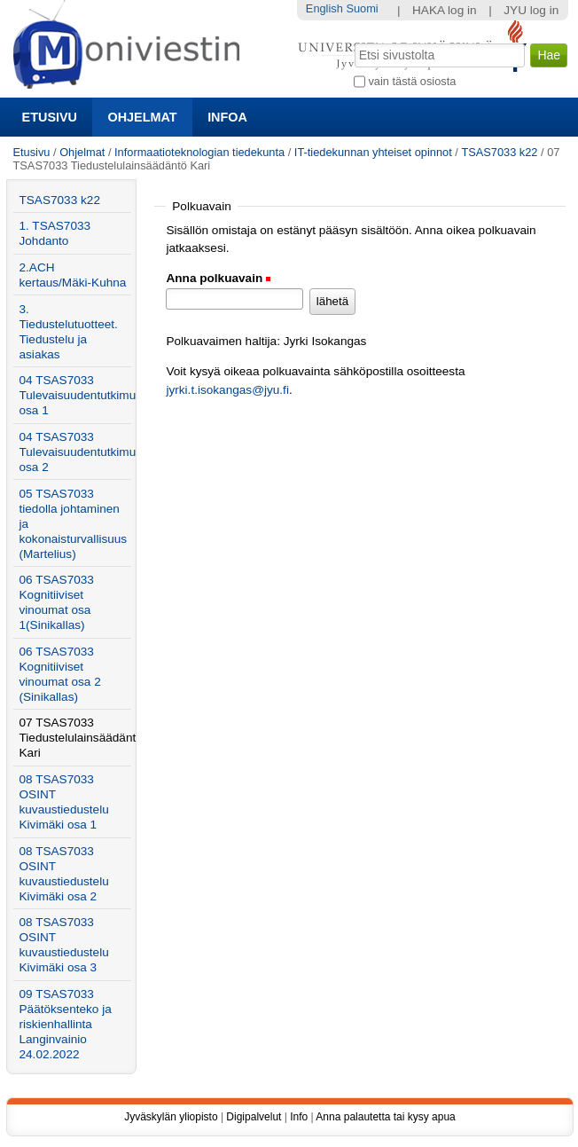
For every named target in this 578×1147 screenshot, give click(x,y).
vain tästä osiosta (412, 81)
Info (299, 1117)
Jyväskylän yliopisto (170, 1117)
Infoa (227, 117)
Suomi (362, 8)
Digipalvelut (253, 1117)
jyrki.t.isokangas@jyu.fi (227, 390)
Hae (353, 42)
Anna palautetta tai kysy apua (385, 1117)
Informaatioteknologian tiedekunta (199, 152)
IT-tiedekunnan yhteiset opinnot (373, 152)
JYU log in (531, 10)
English (324, 8)
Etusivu (49, 117)
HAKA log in (444, 10)
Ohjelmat (142, 117)
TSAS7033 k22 (499, 152)
